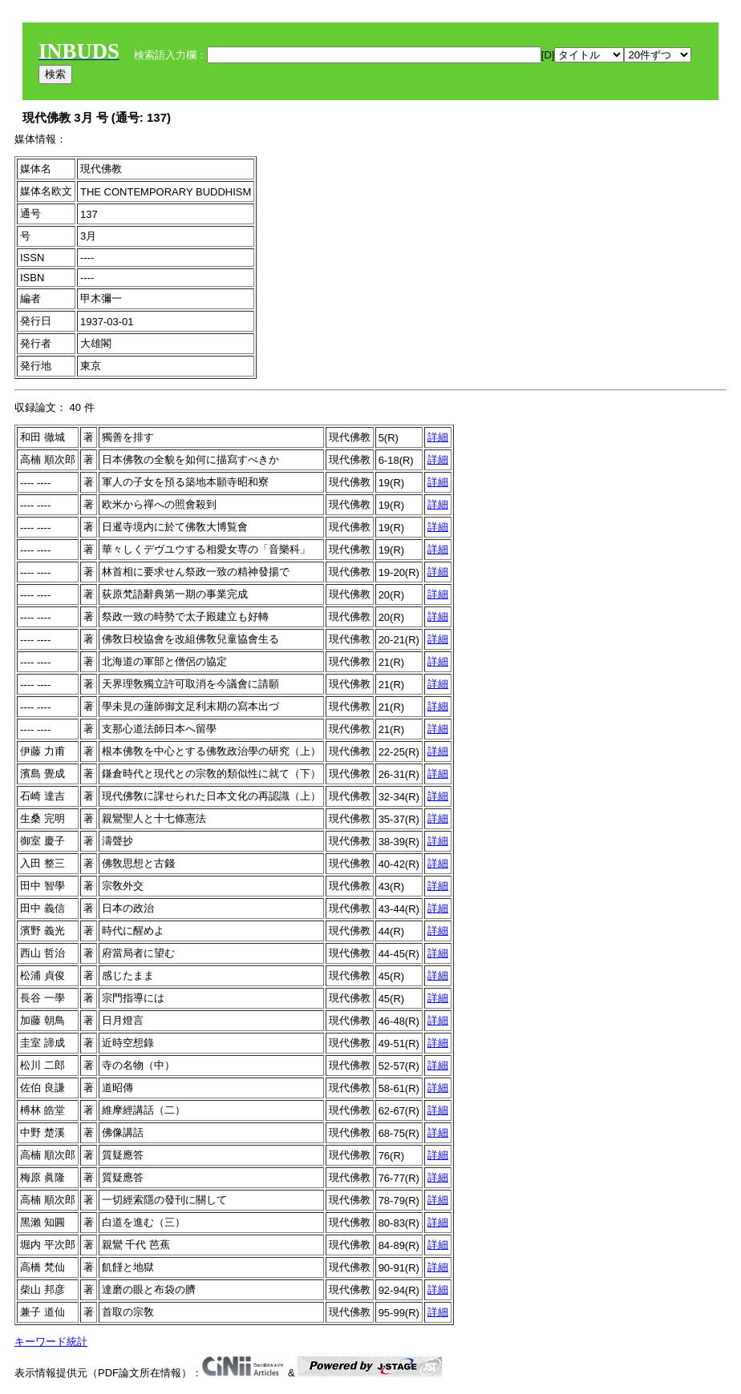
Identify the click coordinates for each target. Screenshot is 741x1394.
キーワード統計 (50, 1342)
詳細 (437, 437)
